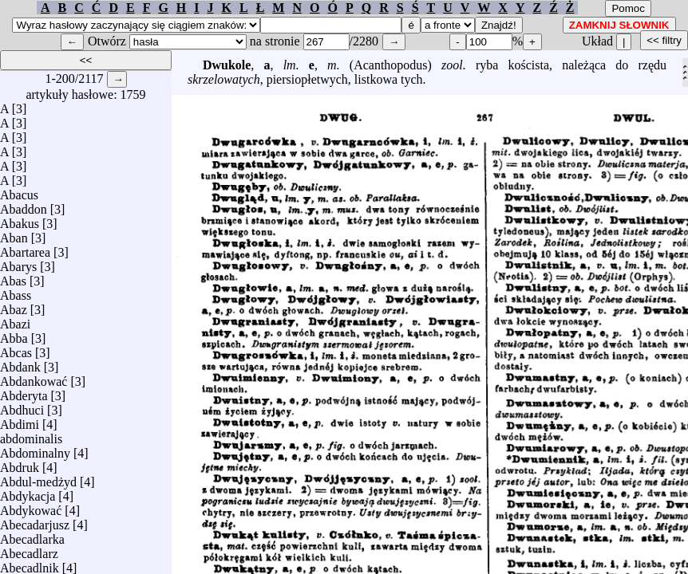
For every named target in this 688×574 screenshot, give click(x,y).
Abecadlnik (29, 564)
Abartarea (25, 248)
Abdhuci (22, 406)
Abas (13, 277)
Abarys (18, 262)
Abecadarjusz (34, 521)
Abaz (13, 306)
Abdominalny (35, 449)
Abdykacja (27, 492)
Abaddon (23, 205)
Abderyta (24, 392)
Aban (14, 234)
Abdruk (19, 463)
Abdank (20, 363)
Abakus (19, 219)
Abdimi (19, 420)
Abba (14, 334)
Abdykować (30, 506)
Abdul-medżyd (38, 478)
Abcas (16, 349)
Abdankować (33, 377)
